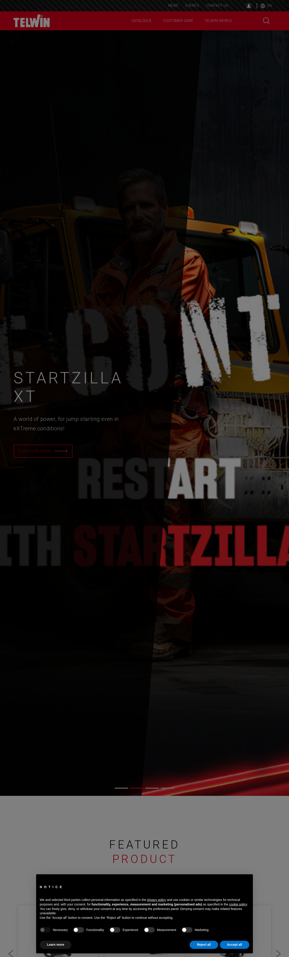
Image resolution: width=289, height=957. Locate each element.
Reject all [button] (204, 944)
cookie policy (238, 904)
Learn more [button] (55, 944)
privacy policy (156, 900)
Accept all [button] (234, 944)
